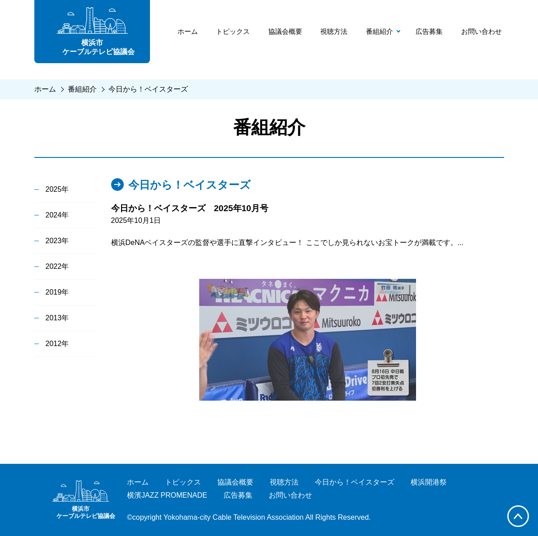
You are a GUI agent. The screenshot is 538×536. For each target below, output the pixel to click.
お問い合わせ (481, 31)
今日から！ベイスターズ (148, 89)
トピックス (233, 31)
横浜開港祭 (429, 482)
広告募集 (429, 31)
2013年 (57, 318)
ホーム (188, 31)
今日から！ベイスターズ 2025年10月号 (189, 208)
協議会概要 (285, 31)
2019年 (57, 292)
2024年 (57, 215)
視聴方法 (333, 31)
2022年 (57, 266)
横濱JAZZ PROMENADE (167, 495)
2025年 (57, 189)
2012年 (57, 343)
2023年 (57, 241)
